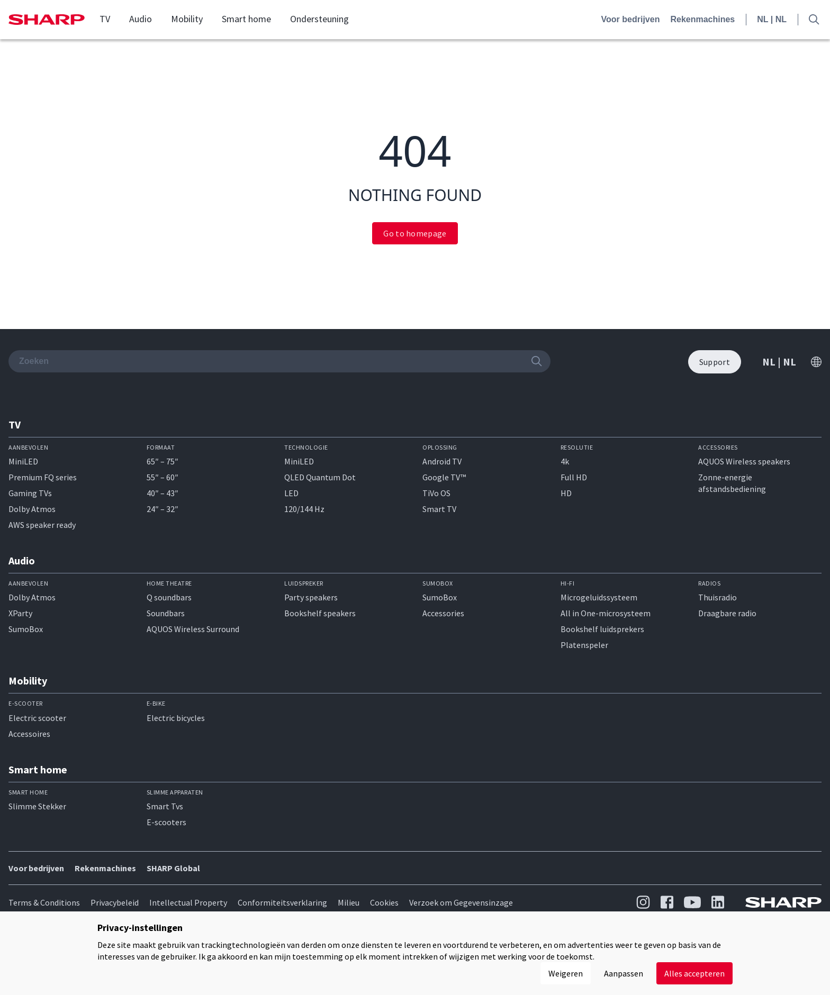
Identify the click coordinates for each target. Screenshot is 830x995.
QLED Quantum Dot (320, 477)
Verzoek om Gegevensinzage (461, 902)
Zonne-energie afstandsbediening (732, 483)
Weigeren (565, 973)
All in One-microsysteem (606, 613)
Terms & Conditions (44, 902)
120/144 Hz (304, 509)
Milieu (348, 902)
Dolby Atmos (32, 509)
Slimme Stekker (37, 806)
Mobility (187, 19)
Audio (140, 19)
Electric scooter (37, 718)
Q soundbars (169, 597)
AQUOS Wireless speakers (744, 461)
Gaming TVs (30, 493)
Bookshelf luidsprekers (602, 629)
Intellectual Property (188, 902)
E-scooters (166, 822)
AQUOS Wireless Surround (193, 629)
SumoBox (25, 629)
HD (566, 493)
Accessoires (29, 733)
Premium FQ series (42, 477)
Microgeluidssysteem (599, 597)
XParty (20, 613)
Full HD (574, 477)
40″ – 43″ (162, 493)
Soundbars (166, 613)
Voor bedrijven (630, 19)
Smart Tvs (165, 806)
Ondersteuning (319, 19)
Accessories (443, 613)
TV (105, 19)
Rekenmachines (702, 19)
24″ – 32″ (162, 509)
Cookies (384, 902)
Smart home (246, 19)
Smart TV (439, 509)
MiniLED (23, 461)
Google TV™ (444, 477)
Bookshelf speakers (320, 613)
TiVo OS (436, 493)
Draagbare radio (727, 613)
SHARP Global (173, 868)
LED (291, 493)
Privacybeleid (115, 902)
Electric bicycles (176, 718)
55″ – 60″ (162, 477)
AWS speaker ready (42, 524)
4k (565, 461)
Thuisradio (717, 597)
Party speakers (311, 597)
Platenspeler (584, 645)
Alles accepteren (694, 973)
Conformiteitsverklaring (282, 902)
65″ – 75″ (162, 461)
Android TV (442, 461)
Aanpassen (623, 973)
